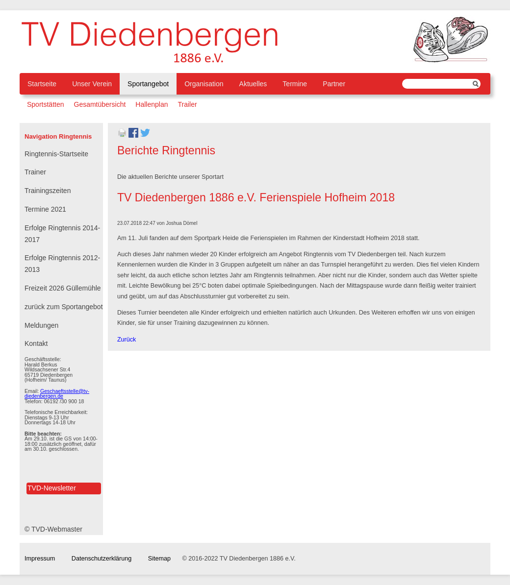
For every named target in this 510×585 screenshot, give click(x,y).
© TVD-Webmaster (53, 529)
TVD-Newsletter (51, 488)
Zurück (126, 339)
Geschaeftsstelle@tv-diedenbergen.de (57, 393)
